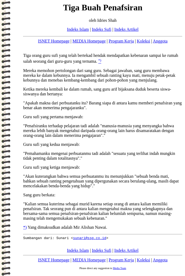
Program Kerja (121, 41)
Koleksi (143, 41)
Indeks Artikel (126, 29)
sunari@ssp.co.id (89, 238)
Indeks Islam (78, 29)
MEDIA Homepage (89, 41)
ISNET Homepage (53, 41)
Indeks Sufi (101, 29)
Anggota (160, 41)
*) (25, 227)
